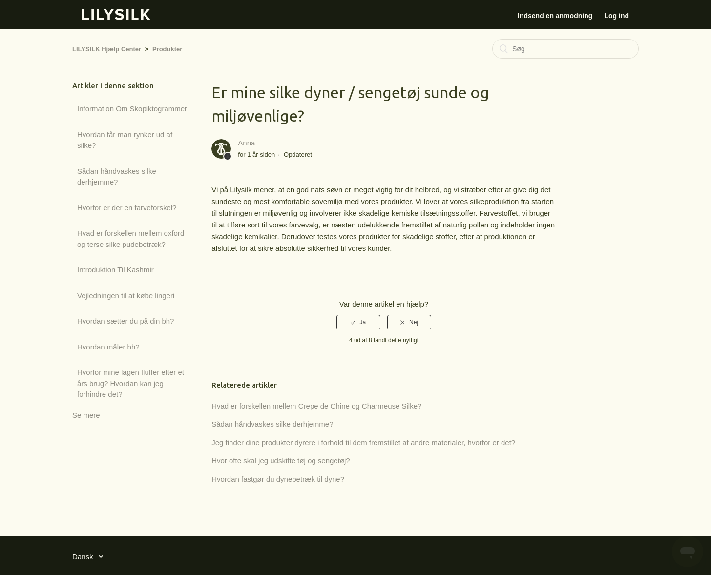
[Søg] (565, 49)
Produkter (167, 49)
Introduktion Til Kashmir (115, 270)
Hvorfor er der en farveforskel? (126, 208)
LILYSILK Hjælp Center (106, 49)
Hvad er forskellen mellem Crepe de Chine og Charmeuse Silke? (316, 406)
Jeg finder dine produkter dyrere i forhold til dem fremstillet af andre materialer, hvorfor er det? (363, 442)
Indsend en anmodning (555, 16)
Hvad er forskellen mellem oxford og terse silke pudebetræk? (130, 238)
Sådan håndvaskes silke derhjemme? (116, 176)
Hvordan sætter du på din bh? (125, 321)
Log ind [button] (616, 16)
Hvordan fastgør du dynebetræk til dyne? (277, 479)
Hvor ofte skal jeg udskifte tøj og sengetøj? (280, 460)
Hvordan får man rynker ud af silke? (124, 140)
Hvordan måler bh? (108, 347)
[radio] (358, 322)
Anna (246, 143)
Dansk (83, 557)
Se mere (86, 415)
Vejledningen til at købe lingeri (125, 295)
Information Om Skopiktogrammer (132, 108)
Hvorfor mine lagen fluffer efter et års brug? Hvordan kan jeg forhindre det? (130, 383)
